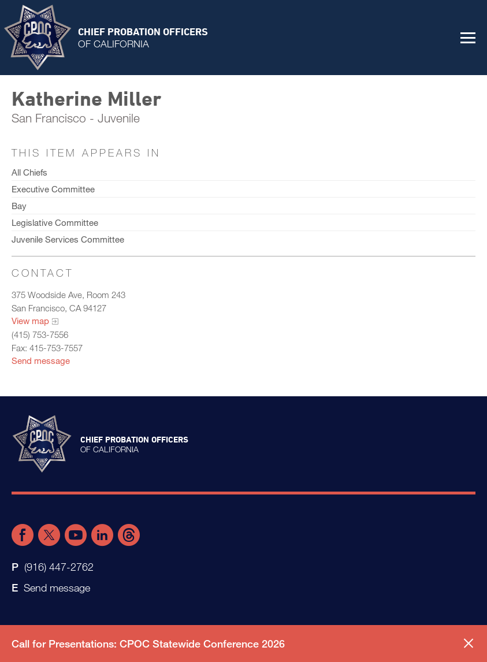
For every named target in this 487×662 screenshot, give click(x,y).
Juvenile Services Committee (68, 239)
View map (30, 320)
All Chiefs (29, 172)
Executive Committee (53, 189)
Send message (41, 360)
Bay (19, 205)
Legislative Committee (55, 222)
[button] (467, 37)
